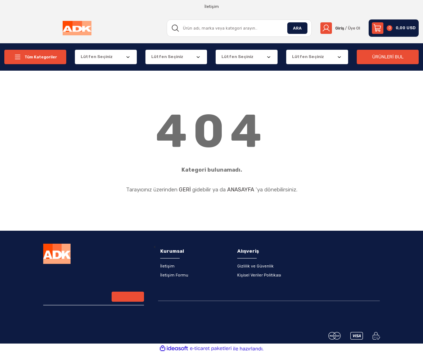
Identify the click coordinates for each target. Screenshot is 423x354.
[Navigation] (35, 57)
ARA (295, 27)
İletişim (167, 266)
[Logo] (76, 28)
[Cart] (393, 28)
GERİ (185, 189)
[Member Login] (339, 28)
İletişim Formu (174, 275)
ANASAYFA (240, 189)
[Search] (238, 28)
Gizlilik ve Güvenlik (255, 266)
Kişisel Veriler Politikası (259, 275)
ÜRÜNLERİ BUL (387, 56)
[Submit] (128, 297)
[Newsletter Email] (93, 298)
